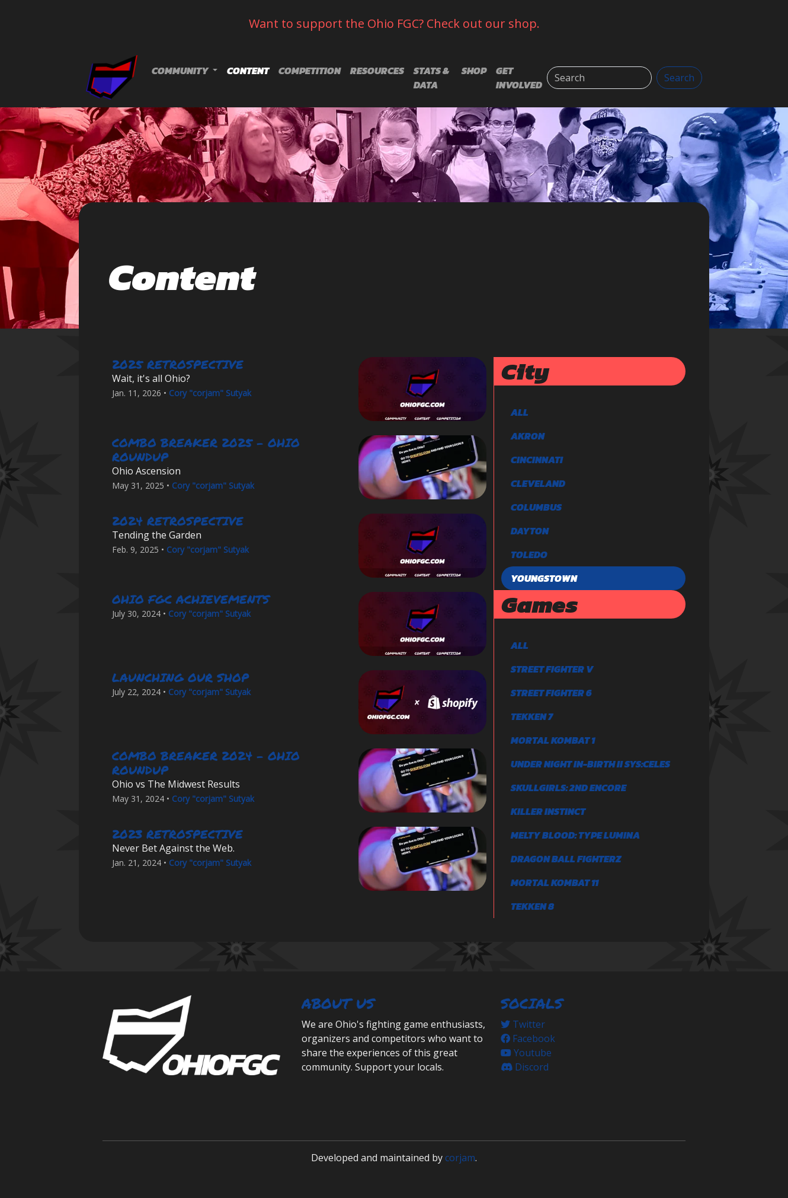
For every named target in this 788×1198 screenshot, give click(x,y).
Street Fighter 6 (551, 693)
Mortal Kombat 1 (553, 740)
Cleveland (538, 483)
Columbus (536, 507)
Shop (474, 70)
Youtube (526, 1052)
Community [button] (181, 70)
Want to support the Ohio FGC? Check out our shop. (394, 23)
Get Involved (519, 77)
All (519, 412)
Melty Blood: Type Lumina (575, 835)
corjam (460, 1157)
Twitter (523, 1024)
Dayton (530, 531)
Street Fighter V (552, 669)
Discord (525, 1066)
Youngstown (544, 578)
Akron (527, 436)
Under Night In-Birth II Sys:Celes (590, 764)
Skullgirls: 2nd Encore (568, 787)
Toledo (529, 554)
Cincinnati (537, 460)
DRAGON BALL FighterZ (566, 859)
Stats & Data (431, 77)
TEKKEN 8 (532, 906)
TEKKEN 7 (532, 716)
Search (679, 77)
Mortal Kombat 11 (554, 882)
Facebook (528, 1038)
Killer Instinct (548, 811)
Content (248, 70)
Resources (377, 70)
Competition (309, 70)
